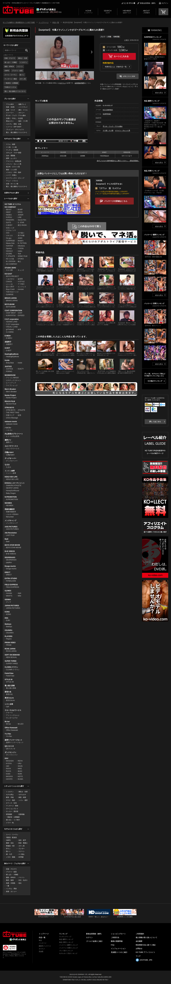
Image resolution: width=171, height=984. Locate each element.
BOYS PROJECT (12, 276)
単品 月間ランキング (66, 942)
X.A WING (10, 332)
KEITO (20, 776)
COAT (20, 313)
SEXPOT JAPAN (12, 488)
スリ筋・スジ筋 (11, 147)
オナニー (21, 112)
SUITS (8, 223)
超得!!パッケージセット (13, 740)
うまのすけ (10, 279)
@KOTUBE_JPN (145, 960)
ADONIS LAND (11, 322)
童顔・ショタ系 (11, 169)
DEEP (8, 212)
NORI (20, 774)
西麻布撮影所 (10, 509)
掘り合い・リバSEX (13, 820)
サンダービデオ (12, 718)
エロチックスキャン (13, 380)
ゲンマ (8, 602)
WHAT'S (9, 596)
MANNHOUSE (10, 375)
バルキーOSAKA (12, 514)
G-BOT (7, 348)
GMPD (7, 70)
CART (163, 11)
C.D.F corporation (12, 319)
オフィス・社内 (11, 803)
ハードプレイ (23, 107)
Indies (20, 251)
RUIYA (8, 771)
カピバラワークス (11, 446)
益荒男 (20, 279)
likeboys (8, 624)
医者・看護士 (23, 843)
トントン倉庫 (10, 471)
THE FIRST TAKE (12, 413)
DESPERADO (10, 557)
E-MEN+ (8, 336)
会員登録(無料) (80, 83)
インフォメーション (118, 949)
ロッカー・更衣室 (12, 811)
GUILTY (21, 369)
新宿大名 (8, 692)
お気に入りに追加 (129, 76)
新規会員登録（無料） (148, 3)
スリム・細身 (10, 144)
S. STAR (21, 223)
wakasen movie (11, 422)
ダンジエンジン (10, 752)
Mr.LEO (20, 724)
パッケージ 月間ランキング (68, 948)
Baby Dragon (11, 493)
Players (9, 639)
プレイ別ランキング (66, 950)
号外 (19, 254)
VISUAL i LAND (12, 327)
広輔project (9, 452)
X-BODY (9, 225)
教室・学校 (10, 797)
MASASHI (10, 761)
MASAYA (9, 776)
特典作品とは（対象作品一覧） (116, 67)
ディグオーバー (10, 458)
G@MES (8, 591)
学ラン (8, 848)
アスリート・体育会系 (13, 161)
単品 (40, 940)
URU (19, 763)
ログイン (165, 3)
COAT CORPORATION (13, 310)
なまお (7, 465)
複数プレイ (22, 104)
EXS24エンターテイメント (15, 483)
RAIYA (8, 769)
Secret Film (22, 220)
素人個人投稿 (10, 686)
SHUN (20, 766)
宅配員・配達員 (11, 837)
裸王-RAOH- (22, 225)
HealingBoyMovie (11, 354)
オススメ (42, 949)
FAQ (112, 945)
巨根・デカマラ (10, 58)
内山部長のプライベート (14, 434)
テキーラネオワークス (13, 710)
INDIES (9, 215)
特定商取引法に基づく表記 (146, 945)
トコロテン (23, 62)
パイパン (20, 66)
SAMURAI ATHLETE (13, 485)
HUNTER (9, 246)
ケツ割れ (21, 854)
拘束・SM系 (10, 107)
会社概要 (139, 941)
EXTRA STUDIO (11, 578)
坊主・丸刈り (23, 880)
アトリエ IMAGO (12, 378)
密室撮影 (9, 814)
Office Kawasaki (11, 728)
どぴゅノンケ (11, 230)
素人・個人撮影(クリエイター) (15, 91)
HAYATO (9, 779)
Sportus (9, 248)
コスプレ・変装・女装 (13, 124)
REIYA (20, 761)
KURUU (9, 217)
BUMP (20, 210)
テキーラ (9, 713)
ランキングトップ (65, 936)
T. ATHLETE (10, 256)
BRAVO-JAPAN (11, 298)
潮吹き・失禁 (22, 58)
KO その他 (10, 259)
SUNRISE (9, 295)
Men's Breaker (10, 389)
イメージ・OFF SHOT (13, 127)
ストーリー (10, 112)
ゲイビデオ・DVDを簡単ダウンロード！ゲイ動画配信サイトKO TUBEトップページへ (14, 934)
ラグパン (21, 851)
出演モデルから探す (11, 193)
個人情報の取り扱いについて (146, 937)
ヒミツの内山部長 (12, 436)
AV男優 (20, 857)
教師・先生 (10, 843)
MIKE (20, 769)
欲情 (19, 415)
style (19, 593)
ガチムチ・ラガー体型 (13, 152)
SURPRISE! (10, 241)
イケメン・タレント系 (13, 164)
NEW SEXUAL (11, 657)
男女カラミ (10, 121)
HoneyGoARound (12, 491)
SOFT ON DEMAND (12, 655)
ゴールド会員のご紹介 (94, 941)
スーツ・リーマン (11, 75)
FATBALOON (11, 581)
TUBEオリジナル (10, 87)
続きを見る (159, 92)
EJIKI (8, 620)
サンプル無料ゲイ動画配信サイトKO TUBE (19, 22)
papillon (9, 562)
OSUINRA (8, 630)
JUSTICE (8, 366)
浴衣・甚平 (22, 840)
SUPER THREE (10, 661)
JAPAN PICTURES (12, 606)
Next (91, 52)
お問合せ (139, 949)
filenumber (10, 517)
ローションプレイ (12, 808)
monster (21, 289)
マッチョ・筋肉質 (12, 150)
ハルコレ (8, 428)
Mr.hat (7, 722)
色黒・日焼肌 (10, 883)
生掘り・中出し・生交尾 (14, 118)
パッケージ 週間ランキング (68, 945)
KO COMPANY (10, 207)
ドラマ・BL (10, 822)
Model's (20, 241)
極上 (19, 261)
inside (20, 363)
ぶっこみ (9, 284)
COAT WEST (11, 313)
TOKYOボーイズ (12, 292)
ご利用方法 (115, 937)
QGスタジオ (9, 746)
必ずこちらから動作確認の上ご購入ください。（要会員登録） (118, 160)
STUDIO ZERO (10, 268)
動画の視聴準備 (116, 941)
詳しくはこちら (155, 422)
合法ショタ (10, 228)
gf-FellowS (10, 329)
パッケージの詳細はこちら (115, 201)
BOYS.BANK (10, 304)
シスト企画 (9, 704)
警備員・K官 (10, 846)
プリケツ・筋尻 (17, 70)
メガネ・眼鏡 (10, 857)
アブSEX (21, 284)
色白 (20, 883)
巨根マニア (10, 415)
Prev (37, 52)
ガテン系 (23, 79)
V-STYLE (21, 282)
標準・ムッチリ (11, 158)
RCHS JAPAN (10, 649)
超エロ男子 (10, 287)
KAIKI (8, 774)
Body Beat (10, 363)
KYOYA (9, 763)
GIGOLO (9, 251)
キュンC (21, 270)
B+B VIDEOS (10, 551)
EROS (20, 212)
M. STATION (10, 261)
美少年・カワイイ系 (13, 167)
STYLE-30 (8, 679)
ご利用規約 (140, 934)
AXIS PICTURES (11, 527)
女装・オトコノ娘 (12, 183)
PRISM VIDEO (10, 643)
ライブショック (12, 385)
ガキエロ (9, 235)
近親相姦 (21, 814)
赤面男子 (8, 342)
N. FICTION (22, 243)
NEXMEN (8, 503)
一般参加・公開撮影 (11, 83)
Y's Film (8, 734)
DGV (6, 758)
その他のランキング (154, 381)
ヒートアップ (11, 383)
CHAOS (9, 282)
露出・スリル (23, 110)
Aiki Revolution (11, 533)
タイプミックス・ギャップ (15, 178)
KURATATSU (11, 315)
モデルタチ (22, 794)
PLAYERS (8, 636)
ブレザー (21, 848)
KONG (7, 612)
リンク (138, 956)
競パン (22, 75)
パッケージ (42, 943)
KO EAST (8, 274)
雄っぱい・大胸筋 (11, 62)
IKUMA (20, 779)
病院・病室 (22, 797)
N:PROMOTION (11, 497)
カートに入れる (121, 56)
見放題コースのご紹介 (119, 952)
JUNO (20, 238)
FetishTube (9, 673)
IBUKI (20, 771)
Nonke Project (10, 395)
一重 (7, 886)
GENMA (8, 600)
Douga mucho (10, 566)
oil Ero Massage (12, 418)
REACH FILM (10, 401)
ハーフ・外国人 (11, 175)
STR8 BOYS (9, 408)
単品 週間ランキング (66, 939)
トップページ (88, 11)
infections (21, 246)
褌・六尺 (9, 854)
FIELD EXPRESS (11, 585)
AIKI (7, 766)
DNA (6, 618)
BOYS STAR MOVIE (12, 545)
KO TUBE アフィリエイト (145, 952)
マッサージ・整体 (11, 79)
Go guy (8, 238)
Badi (6, 539)
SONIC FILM (22, 256)
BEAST (8, 210)
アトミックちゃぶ (12, 715)
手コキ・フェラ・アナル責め (16, 115)
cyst (7, 707)
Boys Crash (10, 289)
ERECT (7, 572)
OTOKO (21, 259)
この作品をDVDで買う (89, 226)
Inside (7, 360)
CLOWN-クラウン (11, 667)
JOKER (20, 215)
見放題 (41, 951)
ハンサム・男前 (11, 888)
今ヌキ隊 (9, 270)
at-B (19, 329)
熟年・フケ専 (23, 121)
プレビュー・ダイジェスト (15, 129)
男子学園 (21, 235)
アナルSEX (10, 104)
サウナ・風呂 (10, 800)
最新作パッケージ (45, 946)
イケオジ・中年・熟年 (13, 172)
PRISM (8, 645)
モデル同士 (10, 794)
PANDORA (10, 220)
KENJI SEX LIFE (11, 477)
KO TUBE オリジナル (13, 204)
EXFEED (21, 315)
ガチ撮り (21, 233)
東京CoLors (9, 698)
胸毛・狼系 (10, 880)
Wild (19, 596)
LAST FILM (10, 535)
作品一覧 (55, 22)
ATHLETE (21, 410)
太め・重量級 (10, 155)
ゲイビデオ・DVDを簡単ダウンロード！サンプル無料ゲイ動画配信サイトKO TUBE (31, 3)
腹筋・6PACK (9, 66)
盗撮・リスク (10, 110)
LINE (20, 217)
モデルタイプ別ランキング (68, 953)
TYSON (20, 248)
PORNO (9, 371)
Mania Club (10, 243)
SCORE (9, 254)
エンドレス (22, 287)
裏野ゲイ (8, 440)
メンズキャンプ (10, 521)
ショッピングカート (118, 934)
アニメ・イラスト (12, 181)
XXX (7, 233)
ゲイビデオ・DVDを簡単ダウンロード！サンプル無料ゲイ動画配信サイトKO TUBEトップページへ (18, 9)
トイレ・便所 (23, 800)
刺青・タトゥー (11, 891)
